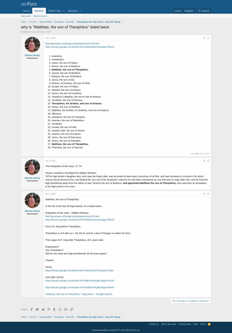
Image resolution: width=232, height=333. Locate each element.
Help (195, 324)
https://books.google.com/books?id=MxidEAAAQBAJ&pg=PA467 (80, 287)
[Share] (204, 38)
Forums (39, 10)
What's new (54, 10)
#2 (208, 161)
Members (73, 10)
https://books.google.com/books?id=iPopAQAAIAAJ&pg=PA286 (79, 270)
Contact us (154, 324)
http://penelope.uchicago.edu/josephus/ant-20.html (72, 43)
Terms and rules (168, 324)
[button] (63, 11)
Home (26, 10)
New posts (26, 16)
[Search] (203, 11)
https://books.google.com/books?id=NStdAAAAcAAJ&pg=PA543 (79, 46)
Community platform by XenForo (116, 330)
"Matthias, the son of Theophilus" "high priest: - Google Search (78, 294)
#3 (208, 194)
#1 (208, 38)
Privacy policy (184, 324)
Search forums (40, 16)
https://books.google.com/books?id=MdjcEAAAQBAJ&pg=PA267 (80, 280)
